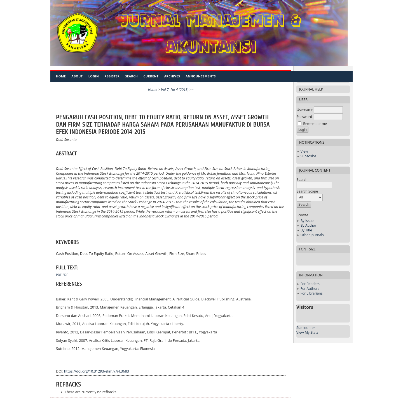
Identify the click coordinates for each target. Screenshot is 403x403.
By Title (306, 230)
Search (131, 76)
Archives (172, 76)
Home (61, 76)
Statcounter (305, 327)
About (77, 76)
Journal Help (311, 89)
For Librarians (312, 293)
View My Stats (307, 332)
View (304, 151)
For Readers (310, 283)
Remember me (315, 123)
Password (304, 116)
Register (112, 76)
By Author (309, 225)
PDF (59, 275)
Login (93, 76)
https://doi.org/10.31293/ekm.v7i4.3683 (96, 371)
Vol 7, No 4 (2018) (174, 89)
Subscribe (308, 156)
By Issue (307, 220)
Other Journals (312, 235)
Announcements (201, 76)
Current (150, 76)
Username (305, 109)
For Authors (310, 288)
